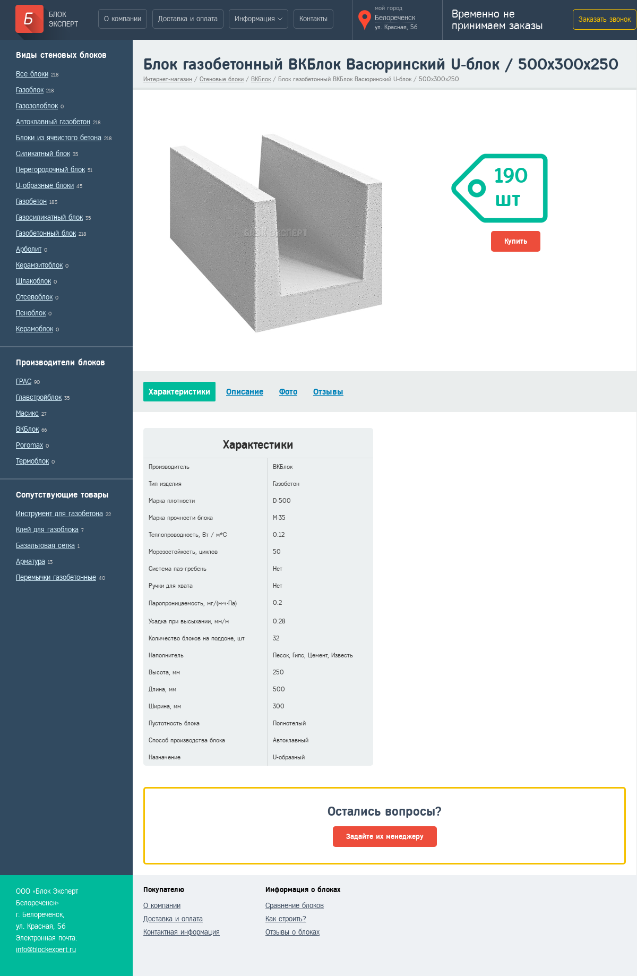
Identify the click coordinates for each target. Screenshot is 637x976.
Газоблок (30, 90)
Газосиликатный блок (49, 217)
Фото (288, 391)
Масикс (27, 413)
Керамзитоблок (39, 265)
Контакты (313, 19)
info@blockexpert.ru (46, 950)
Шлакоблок (33, 281)
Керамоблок (34, 329)
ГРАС (23, 382)
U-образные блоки (45, 186)
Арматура (30, 562)
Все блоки (32, 74)
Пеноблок (31, 313)
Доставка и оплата (188, 19)
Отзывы (328, 391)
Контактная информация (181, 932)
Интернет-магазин (167, 79)
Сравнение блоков (294, 906)
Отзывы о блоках (292, 932)
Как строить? (285, 919)
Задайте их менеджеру (385, 837)
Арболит (28, 249)
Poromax (29, 445)
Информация (255, 19)
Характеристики (179, 391)
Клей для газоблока (47, 530)
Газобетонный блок (46, 233)
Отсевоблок (34, 297)
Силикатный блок (43, 154)
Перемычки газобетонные (56, 577)
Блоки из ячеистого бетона (58, 138)
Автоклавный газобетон (53, 122)
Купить (515, 241)
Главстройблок (39, 397)
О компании (122, 19)
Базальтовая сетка (45, 546)
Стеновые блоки (222, 79)
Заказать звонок (605, 19)
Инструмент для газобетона (59, 514)
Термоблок (32, 461)
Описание (244, 391)
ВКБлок (27, 429)
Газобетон (31, 202)
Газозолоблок (37, 106)
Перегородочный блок (50, 170)
